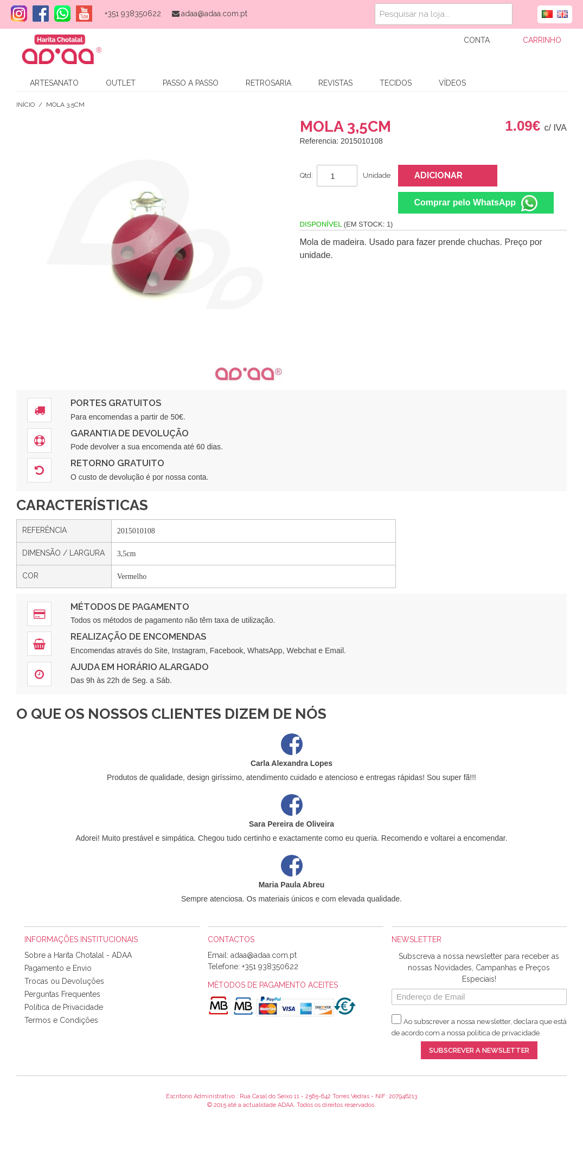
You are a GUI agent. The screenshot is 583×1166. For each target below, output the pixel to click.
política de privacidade (503, 1033)
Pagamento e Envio (58, 968)
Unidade (376, 175)
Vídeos (452, 83)
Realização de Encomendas (138, 636)
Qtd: (306, 175)
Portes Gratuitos (116, 402)
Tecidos (396, 83)
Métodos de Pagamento (130, 606)
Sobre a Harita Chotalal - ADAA (78, 955)
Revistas (335, 83)
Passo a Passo (191, 83)
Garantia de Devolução (130, 433)
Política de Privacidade (63, 1007)
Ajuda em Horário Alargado (140, 666)
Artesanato (54, 83)
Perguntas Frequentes (62, 994)
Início (25, 104)
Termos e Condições (61, 1020)
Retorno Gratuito (117, 463)
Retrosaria (268, 83)
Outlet (121, 83)
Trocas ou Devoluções (64, 981)
